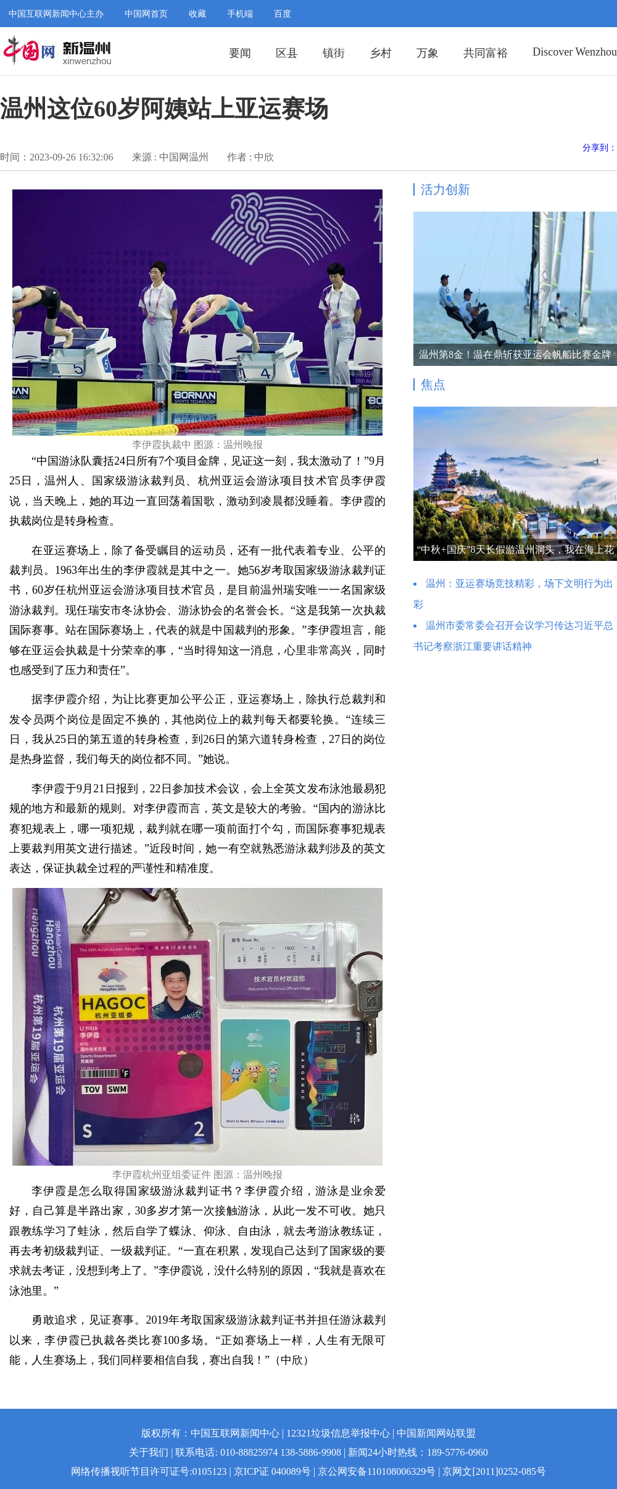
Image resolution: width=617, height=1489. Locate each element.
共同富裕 (485, 53)
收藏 (197, 14)
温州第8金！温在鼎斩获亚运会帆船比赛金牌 (515, 354)
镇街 (334, 53)
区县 (287, 53)
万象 (427, 53)
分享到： (599, 147)
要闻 (240, 53)
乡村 (381, 53)
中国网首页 (146, 14)
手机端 (240, 14)
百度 (282, 14)
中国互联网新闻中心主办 (56, 14)
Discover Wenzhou (574, 52)
